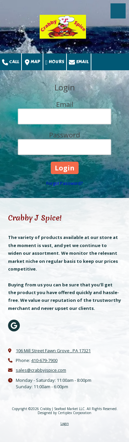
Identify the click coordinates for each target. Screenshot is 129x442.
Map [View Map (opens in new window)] (32, 62)
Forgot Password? (64, 183)
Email (79, 62)
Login (64, 423)
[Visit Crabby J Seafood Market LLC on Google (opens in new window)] (14, 325)
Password (64, 134)
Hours (54, 62)
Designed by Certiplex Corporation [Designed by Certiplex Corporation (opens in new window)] (64, 412)
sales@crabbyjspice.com (41, 370)
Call (10, 62)
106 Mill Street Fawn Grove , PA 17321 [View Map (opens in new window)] (53, 351)
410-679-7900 (44, 360)
